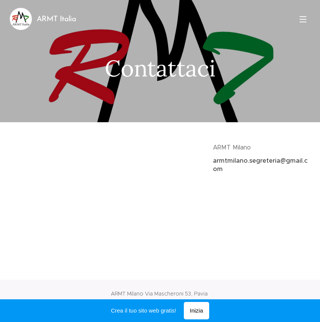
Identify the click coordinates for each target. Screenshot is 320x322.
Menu (303, 19)
